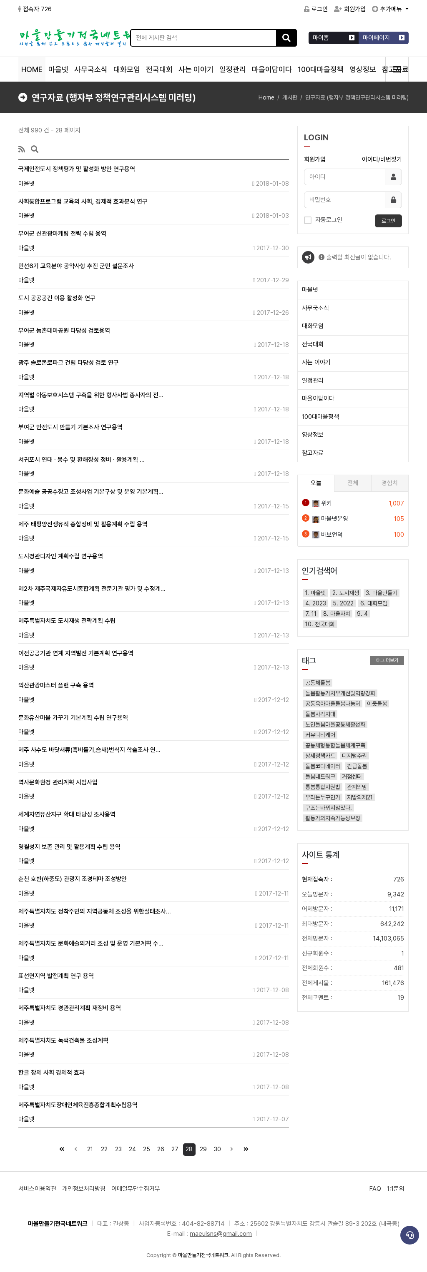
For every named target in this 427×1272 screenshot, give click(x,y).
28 (188, 1148)
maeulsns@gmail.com (221, 1233)
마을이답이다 (272, 69)
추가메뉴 (388, 9)
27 (174, 1148)
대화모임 (126, 69)
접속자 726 (35, 9)
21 (88, 1148)
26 (160, 1148)
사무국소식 (91, 69)
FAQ (375, 1188)
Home (266, 97)
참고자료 (313, 453)
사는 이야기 (196, 69)
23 (117, 1148)
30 (216, 1148)
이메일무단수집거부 (135, 1188)
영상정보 (362, 69)
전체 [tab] (352, 483)
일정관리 (232, 69)
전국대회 (159, 69)
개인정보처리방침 (83, 1188)
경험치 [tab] (390, 483)
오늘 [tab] (316, 483)
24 (131, 1148)
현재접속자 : (353, 879)
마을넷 (58, 69)
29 (202, 1148)
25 (146, 1148)
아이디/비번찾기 (382, 159)
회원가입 (350, 9)
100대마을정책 (321, 69)
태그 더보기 (387, 660)
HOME (32, 69)
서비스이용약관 (37, 1188)
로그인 (316, 9)
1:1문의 (395, 1188)
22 (103, 1148)
